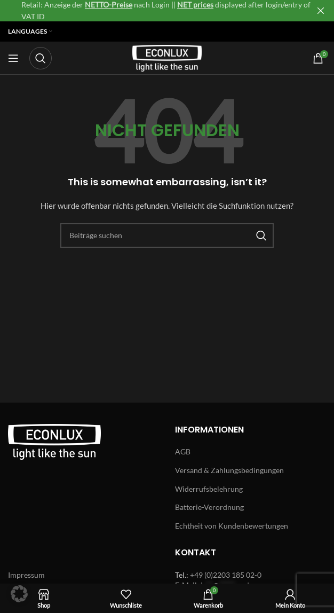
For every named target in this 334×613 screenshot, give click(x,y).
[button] (19, 594)
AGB (182, 451)
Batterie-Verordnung (209, 507)
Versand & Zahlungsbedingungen (229, 470)
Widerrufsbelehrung (209, 488)
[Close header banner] (320, 10)
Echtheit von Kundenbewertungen (231, 525)
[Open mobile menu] (13, 58)
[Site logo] (167, 57)
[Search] (40, 58)
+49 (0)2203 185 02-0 (225, 574)
